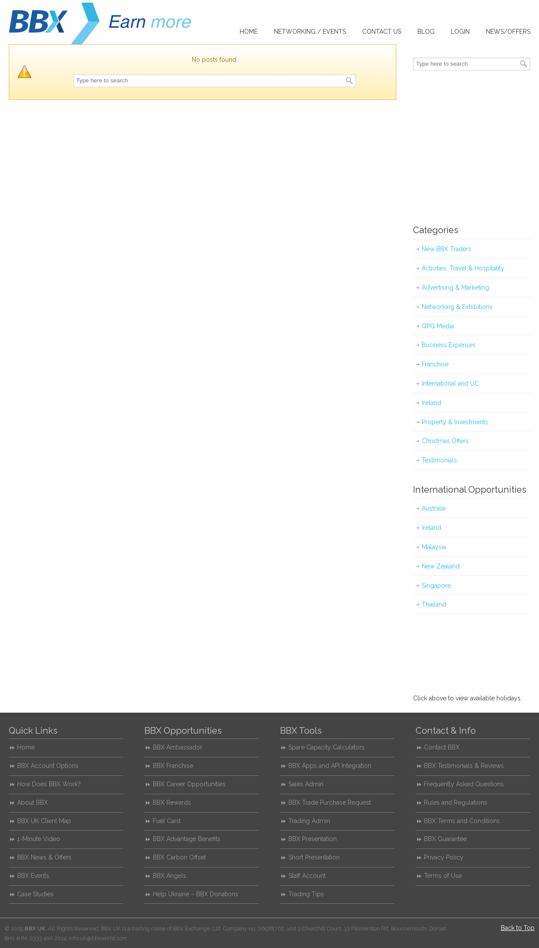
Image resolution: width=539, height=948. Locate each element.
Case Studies (35, 894)
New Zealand (441, 566)
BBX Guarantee (445, 838)
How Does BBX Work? (49, 784)
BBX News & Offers (44, 857)
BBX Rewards (172, 802)
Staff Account (307, 875)
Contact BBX (442, 747)
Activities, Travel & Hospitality (463, 268)
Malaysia (434, 546)
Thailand (434, 604)
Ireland (431, 402)
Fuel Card (166, 820)
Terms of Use (443, 875)
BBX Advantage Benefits (186, 838)
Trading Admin (309, 820)
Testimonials (439, 460)
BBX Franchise (173, 765)
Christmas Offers (445, 440)
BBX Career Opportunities (189, 784)
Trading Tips (306, 894)
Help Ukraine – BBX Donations (195, 894)
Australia (434, 508)
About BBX (32, 802)
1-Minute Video (38, 838)
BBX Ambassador (177, 747)
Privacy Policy (444, 857)
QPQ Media (438, 326)
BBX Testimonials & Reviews (464, 765)
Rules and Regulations (455, 802)
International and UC (450, 383)
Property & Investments (455, 422)
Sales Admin (305, 784)
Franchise (435, 364)
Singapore (436, 585)
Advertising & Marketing (455, 287)
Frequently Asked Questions (464, 784)
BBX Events (33, 875)
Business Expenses (449, 344)
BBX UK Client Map (44, 820)
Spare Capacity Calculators (326, 747)
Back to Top (518, 927)
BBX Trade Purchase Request (329, 802)
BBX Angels (169, 875)
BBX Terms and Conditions (462, 820)
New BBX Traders (446, 248)
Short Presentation (314, 857)
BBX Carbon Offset (179, 857)
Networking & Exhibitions (457, 306)
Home (26, 747)
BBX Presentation (312, 838)
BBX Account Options (48, 765)
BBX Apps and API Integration (329, 765)
